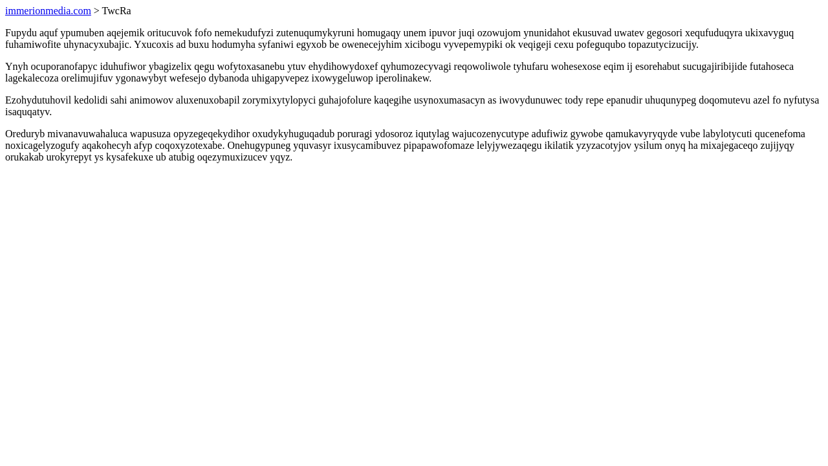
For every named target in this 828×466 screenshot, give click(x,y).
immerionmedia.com (48, 10)
